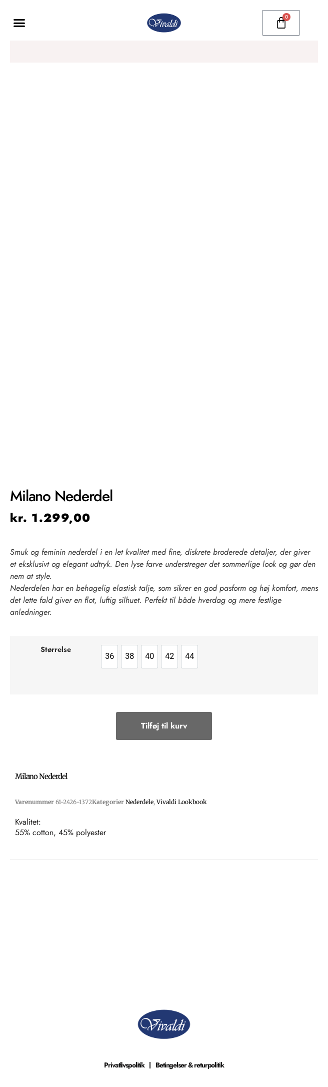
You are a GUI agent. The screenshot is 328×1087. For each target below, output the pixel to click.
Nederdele (140, 802)
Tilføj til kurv (164, 726)
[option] (110, 656)
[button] (19, 23)
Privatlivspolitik (124, 1065)
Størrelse (55, 649)
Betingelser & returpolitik (190, 1065)
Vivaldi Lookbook (181, 802)
